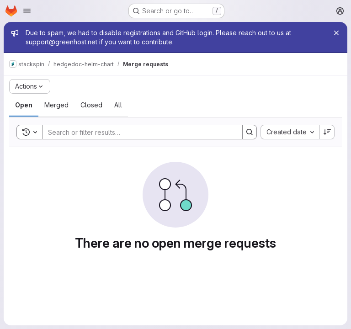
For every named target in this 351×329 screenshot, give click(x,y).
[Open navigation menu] (27, 11)
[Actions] (29, 86)
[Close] (336, 32)
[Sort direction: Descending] (327, 132)
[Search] (138, 132)
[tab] (23, 105)
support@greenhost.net (61, 42)
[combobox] (290, 132)
